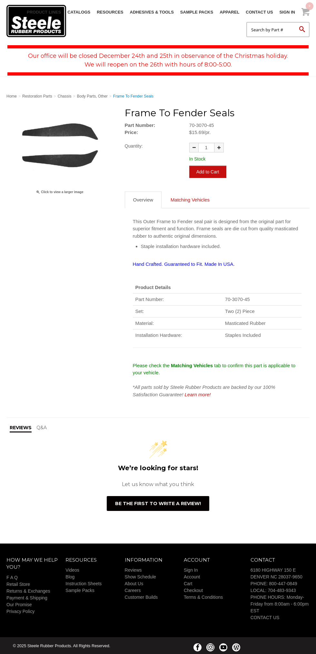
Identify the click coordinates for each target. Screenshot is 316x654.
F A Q (12, 576)
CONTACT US (265, 616)
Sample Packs (196, 12)
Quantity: (134, 146)
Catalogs (78, 12)
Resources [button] (110, 12)
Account (192, 576)
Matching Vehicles (190, 199)
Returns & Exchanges (28, 590)
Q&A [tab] (41, 427)
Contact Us (259, 12)
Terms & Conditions (203, 596)
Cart (188, 583)
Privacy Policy (20, 610)
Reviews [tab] (21, 427)
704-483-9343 (282, 589)
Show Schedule (140, 576)
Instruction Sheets (83, 583)
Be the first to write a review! (158, 503)
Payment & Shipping (26, 597)
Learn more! (198, 394)
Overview (143, 199)
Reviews (133, 569)
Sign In (287, 12)
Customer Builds (141, 596)
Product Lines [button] (44, 12)
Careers (133, 589)
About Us (134, 583)
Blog (69, 576)
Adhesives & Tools (152, 12)
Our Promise (19, 604)
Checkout (193, 589)
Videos (72, 569)
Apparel (229, 12)
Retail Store (18, 583)
